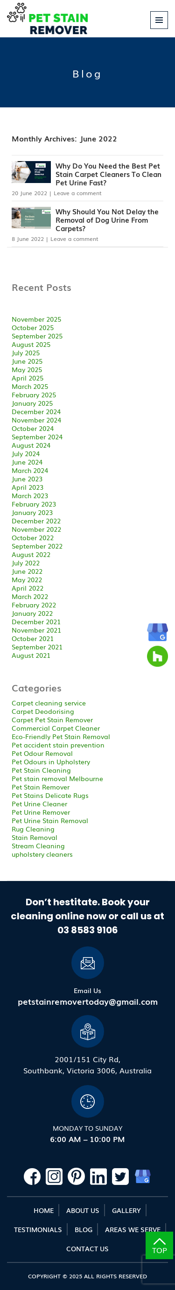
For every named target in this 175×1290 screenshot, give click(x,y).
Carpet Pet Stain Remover (52, 719)
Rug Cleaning (33, 828)
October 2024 (33, 428)
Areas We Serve (133, 1229)
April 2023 (27, 487)
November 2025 (36, 319)
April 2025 (27, 377)
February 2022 (34, 604)
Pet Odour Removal (42, 753)
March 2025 (30, 386)
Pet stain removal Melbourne (57, 778)
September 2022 (37, 545)
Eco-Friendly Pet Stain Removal (61, 736)
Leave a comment (78, 193)
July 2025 (26, 352)
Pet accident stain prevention (58, 744)
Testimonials (38, 1229)
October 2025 (33, 327)
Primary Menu (159, 28)
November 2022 (36, 529)
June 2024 (27, 461)
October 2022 (33, 537)
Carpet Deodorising (43, 711)
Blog (83, 1229)
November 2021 (36, 629)
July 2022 (26, 562)
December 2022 (36, 520)
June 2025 (27, 361)
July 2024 (26, 453)
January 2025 (32, 403)
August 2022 (31, 554)
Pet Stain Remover (41, 786)
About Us (82, 1210)
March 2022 (30, 596)
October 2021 (33, 638)
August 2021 (31, 655)
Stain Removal (34, 837)
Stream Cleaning (38, 845)
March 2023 (30, 495)
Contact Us (87, 1248)
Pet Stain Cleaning (41, 770)
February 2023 (34, 503)
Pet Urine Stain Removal (50, 820)
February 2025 (34, 394)
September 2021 (37, 646)
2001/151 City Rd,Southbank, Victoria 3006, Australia (87, 1064)
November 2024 (36, 419)
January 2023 (32, 512)
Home (44, 1210)
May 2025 (27, 369)
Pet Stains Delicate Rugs (50, 795)
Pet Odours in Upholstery (51, 761)
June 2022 (27, 571)
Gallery (126, 1210)
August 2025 (31, 344)
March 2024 (30, 470)
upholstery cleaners (42, 854)
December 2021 (36, 621)
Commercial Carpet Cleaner (56, 728)
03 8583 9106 (87, 930)
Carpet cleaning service (49, 702)
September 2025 (37, 335)
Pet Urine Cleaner (39, 803)
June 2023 (27, 478)
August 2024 (31, 445)
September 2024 (37, 436)
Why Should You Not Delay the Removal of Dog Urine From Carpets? (107, 219)
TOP (159, 1246)
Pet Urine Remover (41, 812)
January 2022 (32, 613)
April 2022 (27, 587)
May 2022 (27, 579)
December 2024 (36, 411)
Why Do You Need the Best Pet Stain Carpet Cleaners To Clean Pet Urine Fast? (108, 173)
